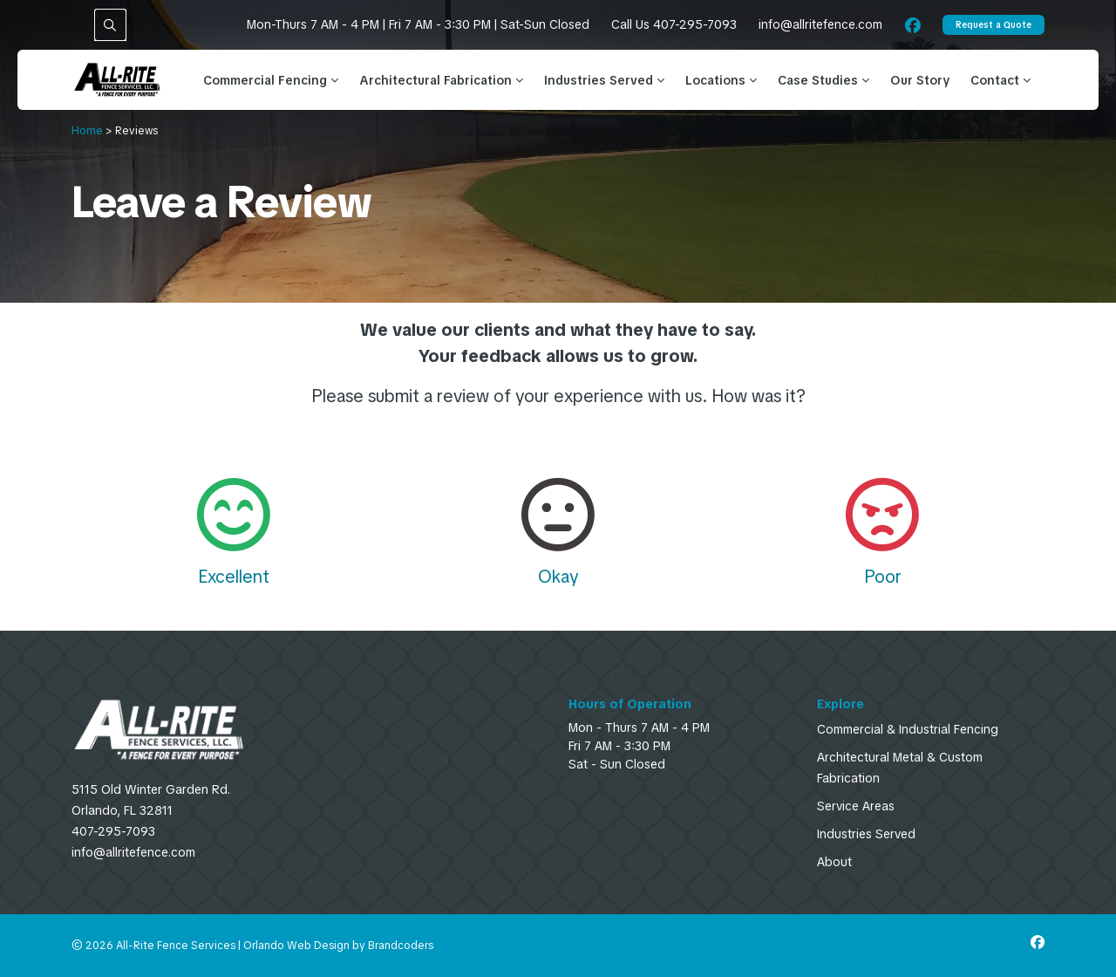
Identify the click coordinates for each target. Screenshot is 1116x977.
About (834, 862)
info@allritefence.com (820, 24)
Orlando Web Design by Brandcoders (338, 946)
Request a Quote (993, 25)
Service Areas (856, 806)
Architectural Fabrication (441, 80)
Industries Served (604, 80)
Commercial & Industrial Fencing (907, 729)
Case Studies (823, 80)
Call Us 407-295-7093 (674, 24)
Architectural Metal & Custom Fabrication (900, 767)
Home (87, 131)
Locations (721, 80)
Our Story (919, 80)
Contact (1000, 80)
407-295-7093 (113, 831)
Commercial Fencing (270, 80)
